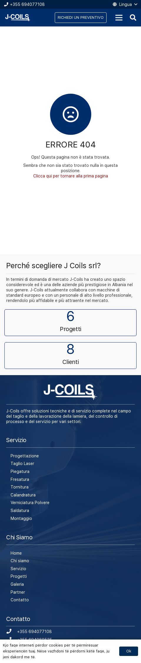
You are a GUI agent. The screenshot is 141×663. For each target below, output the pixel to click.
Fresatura (20, 479)
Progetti (19, 576)
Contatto (20, 599)
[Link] (18, 17)
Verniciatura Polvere (30, 502)
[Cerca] (133, 17)
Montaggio (21, 518)
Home (16, 553)
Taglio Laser (22, 463)
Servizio (18, 568)
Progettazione (25, 456)
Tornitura (20, 487)
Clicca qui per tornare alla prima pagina (70, 176)
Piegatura (20, 471)
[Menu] (119, 17)
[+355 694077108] (11, 631)
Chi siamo (20, 560)
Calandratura (23, 495)
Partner (18, 592)
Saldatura (20, 510)
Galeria (17, 584)
